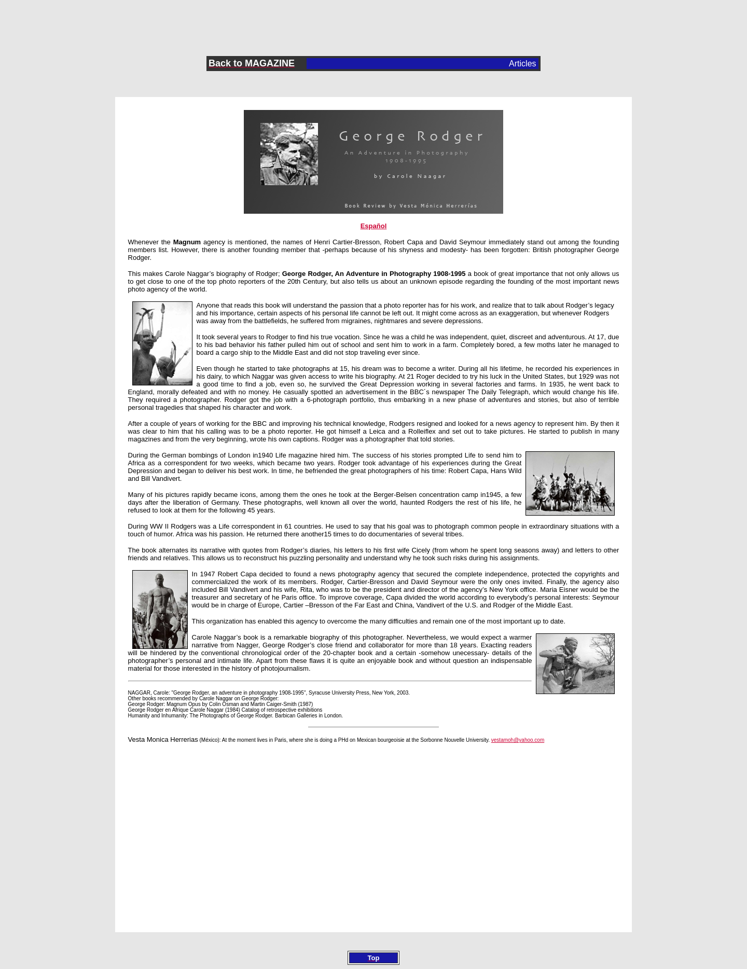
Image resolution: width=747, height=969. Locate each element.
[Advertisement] (373, 21)
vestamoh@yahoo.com (517, 740)
